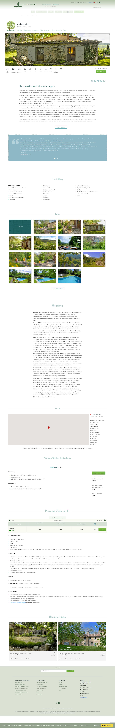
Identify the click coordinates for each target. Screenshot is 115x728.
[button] (54, 158)
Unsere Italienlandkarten (41, 688)
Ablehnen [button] (96, 725)
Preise (64, 30)
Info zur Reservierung (83, 2)
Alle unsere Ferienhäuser (41, 11)
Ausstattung (35, 30)
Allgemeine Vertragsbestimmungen (21, 686)
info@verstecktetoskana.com (85, 682)
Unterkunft (59, 30)
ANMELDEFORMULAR (19, 694)
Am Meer (65, 11)
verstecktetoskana (83, 697)
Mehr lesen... (61, 127)
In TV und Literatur (62, 688)
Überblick (19, 30)
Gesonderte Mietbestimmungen (18, 602)
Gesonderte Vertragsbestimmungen (21, 688)
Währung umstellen (57, 518)
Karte (53, 30)
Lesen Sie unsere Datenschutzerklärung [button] (77, 725)
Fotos (41, 30)
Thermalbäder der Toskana (42, 686)
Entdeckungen (39, 694)
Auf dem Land (58, 11)
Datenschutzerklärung (63, 686)
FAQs (77, 2)
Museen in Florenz (40, 684)
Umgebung (47, 30)
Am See (70, 11)
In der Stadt (50, 11)
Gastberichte (27, 30)
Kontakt (90, 2)
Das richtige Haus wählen (20, 684)
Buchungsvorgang (18, 682)
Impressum (61, 684)
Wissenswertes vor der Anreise (42, 682)
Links (38, 692)
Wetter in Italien (40, 690)
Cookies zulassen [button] (106, 725)
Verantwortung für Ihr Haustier (20, 690)
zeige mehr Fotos (57, 288)
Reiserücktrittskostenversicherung (21, 692)
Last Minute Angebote (79, 11)
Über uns (72, 2)
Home (33, 11)
